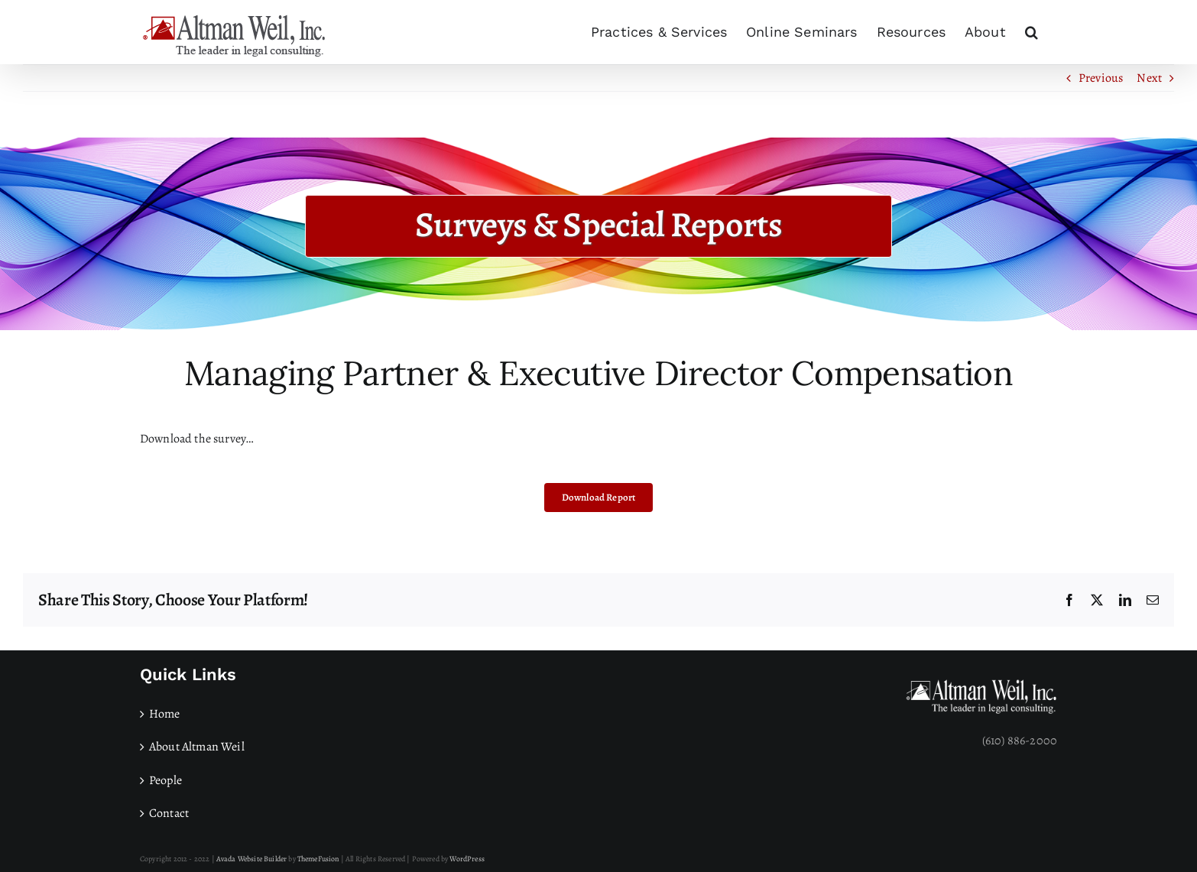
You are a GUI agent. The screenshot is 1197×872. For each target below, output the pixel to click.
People (165, 780)
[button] (1031, 32)
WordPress (466, 859)
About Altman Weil (197, 746)
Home (164, 713)
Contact (169, 813)
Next (1149, 78)
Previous (1101, 78)
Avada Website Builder (251, 859)
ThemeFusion (318, 859)
